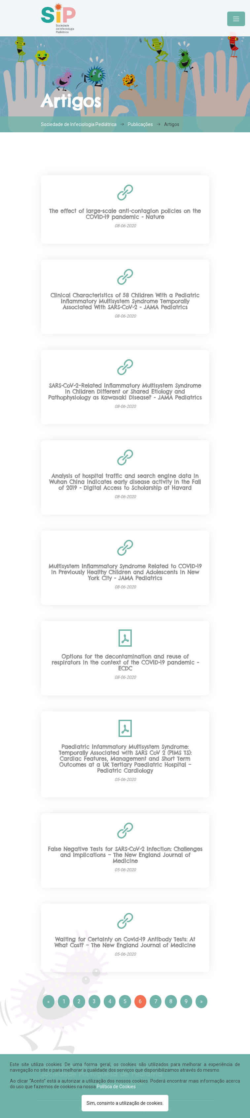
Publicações (140, 124)
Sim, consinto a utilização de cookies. (125, 1103)
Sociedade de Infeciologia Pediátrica (79, 124)
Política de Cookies (116, 1086)
